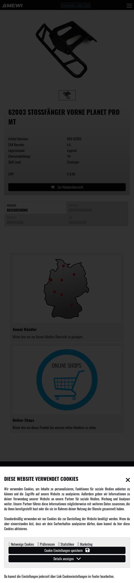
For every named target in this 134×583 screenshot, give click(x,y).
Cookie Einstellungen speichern (67, 550)
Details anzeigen (67, 558)
